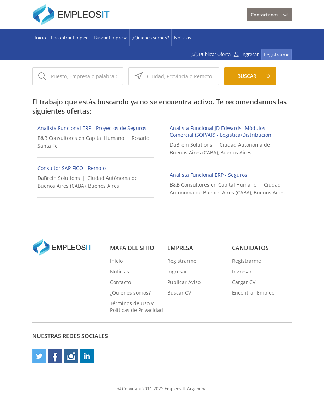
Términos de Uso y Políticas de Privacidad (136, 306)
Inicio (40, 37)
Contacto (120, 282)
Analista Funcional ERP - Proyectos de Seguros (91, 128)
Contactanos (264, 14)
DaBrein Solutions (191, 144)
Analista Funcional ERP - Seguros (208, 174)
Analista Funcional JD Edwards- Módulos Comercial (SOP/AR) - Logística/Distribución (220, 131)
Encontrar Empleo (70, 37)
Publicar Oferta (215, 54)
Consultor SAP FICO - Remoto (71, 168)
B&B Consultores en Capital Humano (80, 138)
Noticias (182, 37)
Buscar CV (179, 292)
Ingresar (250, 54)
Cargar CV (243, 282)
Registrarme (276, 54)
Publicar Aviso (184, 282)
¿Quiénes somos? (150, 37)
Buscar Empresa (110, 37)
